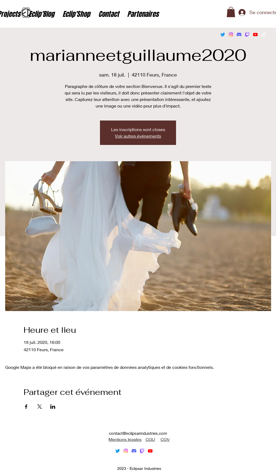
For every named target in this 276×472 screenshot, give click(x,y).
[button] (231, 12)
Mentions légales (125, 439)
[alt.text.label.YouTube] (255, 34)
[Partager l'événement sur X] (39, 406)
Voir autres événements (138, 135)
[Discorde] (239, 34)
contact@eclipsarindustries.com (138, 433)
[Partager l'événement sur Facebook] (26, 406)
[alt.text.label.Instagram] (231, 34)
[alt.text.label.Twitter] (222, 34)
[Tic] (247, 34)
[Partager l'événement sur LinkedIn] (52, 406)
